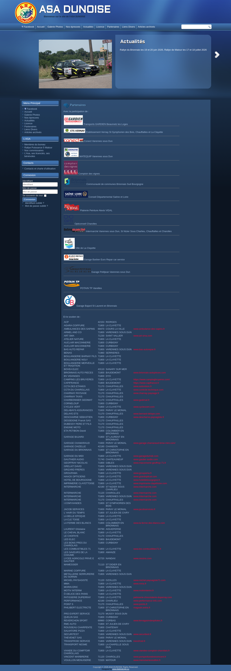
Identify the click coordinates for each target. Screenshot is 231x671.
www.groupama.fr (142, 473)
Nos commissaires (33, 150)
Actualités (132, 42)
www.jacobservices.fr (144, 509)
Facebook (27, 26)
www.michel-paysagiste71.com (149, 580)
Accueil (41, 26)
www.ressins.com (142, 558)
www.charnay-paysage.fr (146, 393)
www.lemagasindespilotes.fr (147, 620)
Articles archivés (146, 26)
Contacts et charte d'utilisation (40, 168)
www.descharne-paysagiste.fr (148, 417)
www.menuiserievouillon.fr (146, 660)
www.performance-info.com (147, 600)
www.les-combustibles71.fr (147, 548)
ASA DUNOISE (74, 10)
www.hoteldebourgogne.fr (146, 480)
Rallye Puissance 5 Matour (38, 147)
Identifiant (28, 180)
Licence (100, 26)
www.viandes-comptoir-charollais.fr (151, 650)
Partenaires (113, 26)
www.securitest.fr (142, 634)
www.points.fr (140, 604)
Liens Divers (128, 26)
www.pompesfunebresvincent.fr (149, 656)
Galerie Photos (55, 26)
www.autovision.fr (142, 386)
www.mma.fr (139, 583)
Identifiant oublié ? (34, 203)
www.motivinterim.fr (143, 590)
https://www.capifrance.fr (146, 382)
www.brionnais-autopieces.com (149, 372)
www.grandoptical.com (145, 476)
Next (217, 54)
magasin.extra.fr (141, 607)
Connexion (29, 199)
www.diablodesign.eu (120, 669)
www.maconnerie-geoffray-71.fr (149, 462)
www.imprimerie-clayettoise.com (150, 483)
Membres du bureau (34, 144)
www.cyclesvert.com (143, 406)
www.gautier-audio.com (145, 459)
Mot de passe (30, 188)
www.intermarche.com (144, 486)
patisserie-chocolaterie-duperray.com (152, 597)
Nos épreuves (73, 26)
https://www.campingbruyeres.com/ (151, 379)
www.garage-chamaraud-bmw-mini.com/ (154, 443)
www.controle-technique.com (148, 389)
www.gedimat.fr (141, 400)
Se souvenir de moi (33, 195)
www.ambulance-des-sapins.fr (149, 328)
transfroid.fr (139, 641)
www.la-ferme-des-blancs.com (149, 523)
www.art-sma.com (142, 335)
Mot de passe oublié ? (36, 206)
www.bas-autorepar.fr (144, 349)
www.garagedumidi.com (145, 456)
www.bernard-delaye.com (146, 413)
